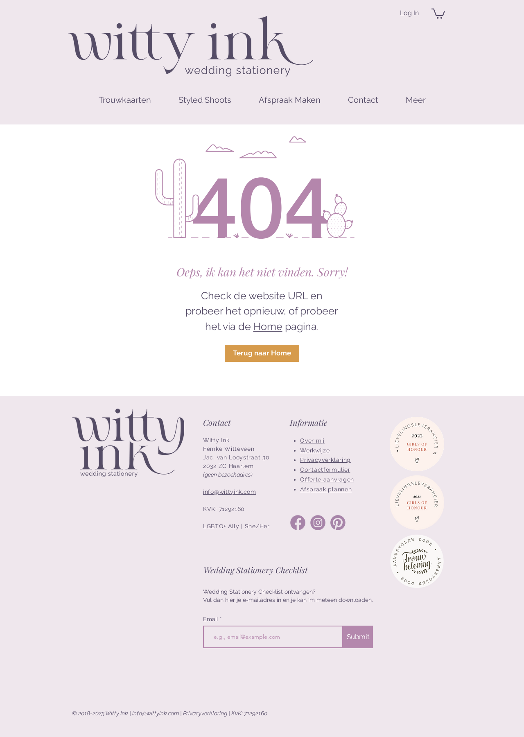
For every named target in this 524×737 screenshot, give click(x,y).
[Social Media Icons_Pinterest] (338, 523)
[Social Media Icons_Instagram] (318, 523)
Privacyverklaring (205, 713)
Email (211, 619)
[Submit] (358, 637)
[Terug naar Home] (262, 353)
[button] (438, 13)
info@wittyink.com (155, 713)
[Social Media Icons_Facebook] (298, 523)
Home (267, 326)
